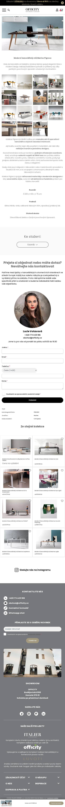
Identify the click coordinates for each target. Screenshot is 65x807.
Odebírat (33, 640)
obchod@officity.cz (32, 337)
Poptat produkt (56, 803)
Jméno (5, 347)
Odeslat (32, 400)
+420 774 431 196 (32, 335)
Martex (36, 415)
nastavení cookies (52, 798)
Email (4, 357)
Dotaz (5, 381)
